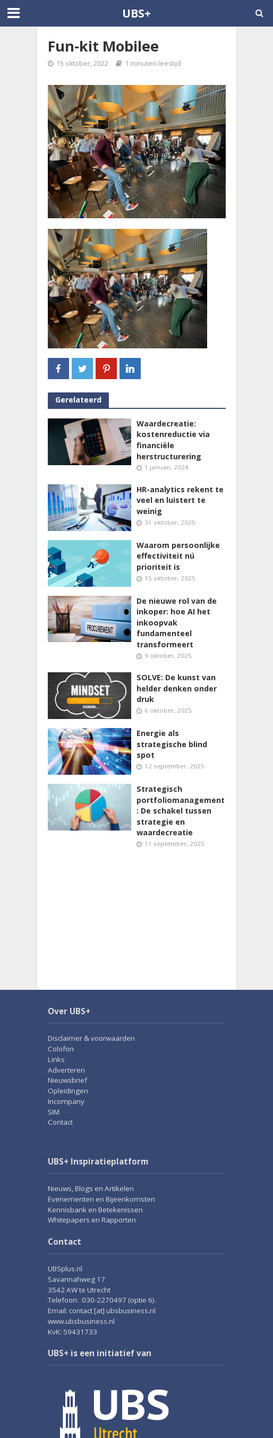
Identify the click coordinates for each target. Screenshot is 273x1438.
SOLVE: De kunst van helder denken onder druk (176, 688)
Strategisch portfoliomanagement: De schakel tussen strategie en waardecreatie (180, 811)
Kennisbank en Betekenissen (95, 1209)
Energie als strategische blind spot (171, 744)
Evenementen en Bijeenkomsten (101, 1199)
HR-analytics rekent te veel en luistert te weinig (180, 500)
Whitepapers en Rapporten (92, 1220)
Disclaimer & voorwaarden (91, 1038)
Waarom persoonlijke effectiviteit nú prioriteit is (178, 556)
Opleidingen (68, 1090)
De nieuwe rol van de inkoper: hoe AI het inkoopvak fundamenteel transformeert (176, 623)
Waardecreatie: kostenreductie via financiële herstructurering (173, 439)
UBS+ (136, 13)
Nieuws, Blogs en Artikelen (91, 1188)
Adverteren (66, 1070)
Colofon (61, 1049)
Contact (60, 1122)
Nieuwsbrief (67, 1080)
